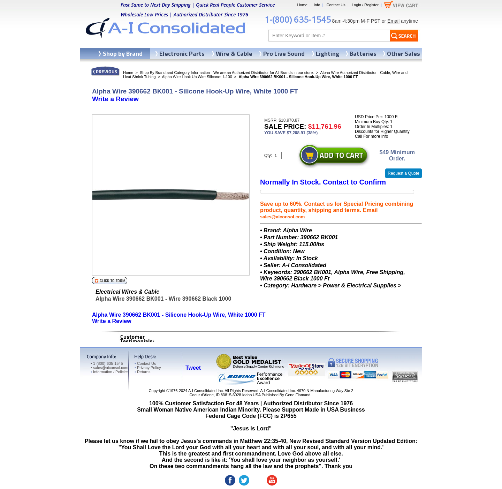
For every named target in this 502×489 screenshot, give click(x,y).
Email (393, 21)
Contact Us (335, 5)
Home (302, 5)
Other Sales (403, 53)
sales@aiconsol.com (282, 216)
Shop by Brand (123, 53)
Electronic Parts (182, 53)
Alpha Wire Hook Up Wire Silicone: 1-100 (197, 77)
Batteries (363, 53)
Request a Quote (403, 173)
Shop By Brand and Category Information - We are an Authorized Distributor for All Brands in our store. (227, 72)
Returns (142, 372)
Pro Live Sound (284, 53)
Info (317, 5)
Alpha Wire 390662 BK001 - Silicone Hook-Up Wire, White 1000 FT (179, 315)
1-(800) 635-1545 (298, 19)
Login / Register (365, 5)
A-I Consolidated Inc (205, 391)
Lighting (327, 53)
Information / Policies (110, 372)
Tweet (193, 368)
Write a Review (115, 99)
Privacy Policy (148, 368)
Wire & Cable (234, 53)
